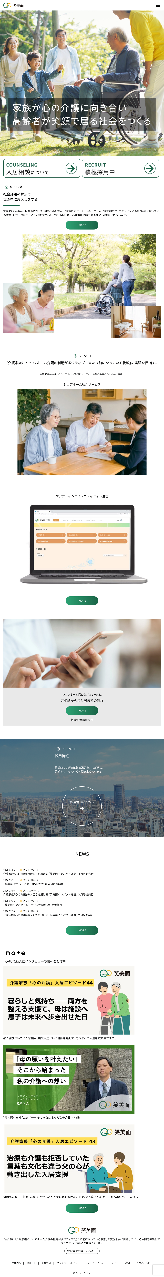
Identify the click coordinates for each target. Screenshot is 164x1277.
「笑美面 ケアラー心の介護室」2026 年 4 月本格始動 (33, 884)
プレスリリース (31, 870)
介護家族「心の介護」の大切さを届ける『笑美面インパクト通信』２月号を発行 (48, 915)
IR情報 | (128, 1263)
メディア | (115, 1263)
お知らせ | (33, 1263)
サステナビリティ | (95, 1263)
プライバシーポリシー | (69, 1263)
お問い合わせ (143, 1263)
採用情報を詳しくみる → (82, 1251)
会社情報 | (48, 1263)
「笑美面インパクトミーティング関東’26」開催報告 (32, 905)
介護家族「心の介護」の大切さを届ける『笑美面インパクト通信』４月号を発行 (48, 874)
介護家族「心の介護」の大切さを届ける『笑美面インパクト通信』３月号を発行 (48, 894)
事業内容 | (18, 1263)
